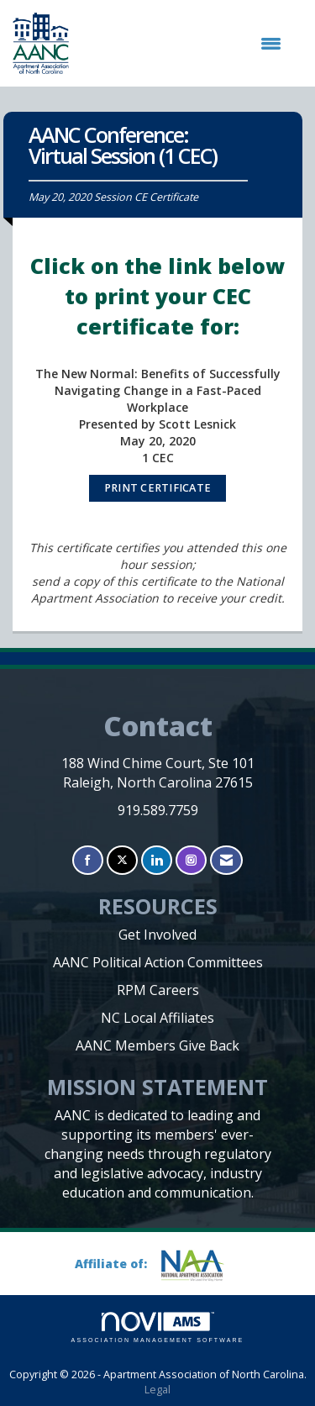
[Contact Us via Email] (226, 860)
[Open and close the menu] (183, 44)
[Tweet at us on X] (122, 860)
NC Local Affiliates (157, 1017)
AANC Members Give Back (157, 1045)
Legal (157, 1389)
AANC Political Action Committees (158, 962)
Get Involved (157, 934)
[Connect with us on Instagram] (191, 860)
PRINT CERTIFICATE (157, 488)
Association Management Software (157, 1327)
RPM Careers (158, 990)
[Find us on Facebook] (87, 860)
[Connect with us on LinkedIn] (156, 860)
